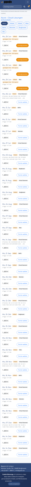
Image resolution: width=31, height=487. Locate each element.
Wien (27, 23)
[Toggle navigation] (27, 2)
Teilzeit (20, 23)
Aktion (4, 23)
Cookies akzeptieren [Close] (14, 484)
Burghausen (22, 27)
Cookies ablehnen (17, 481)
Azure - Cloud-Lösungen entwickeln (12, 19)
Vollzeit (12, 23)
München (12, 27)
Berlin (4, 27)
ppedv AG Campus (7, 466)
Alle (3, 32)
